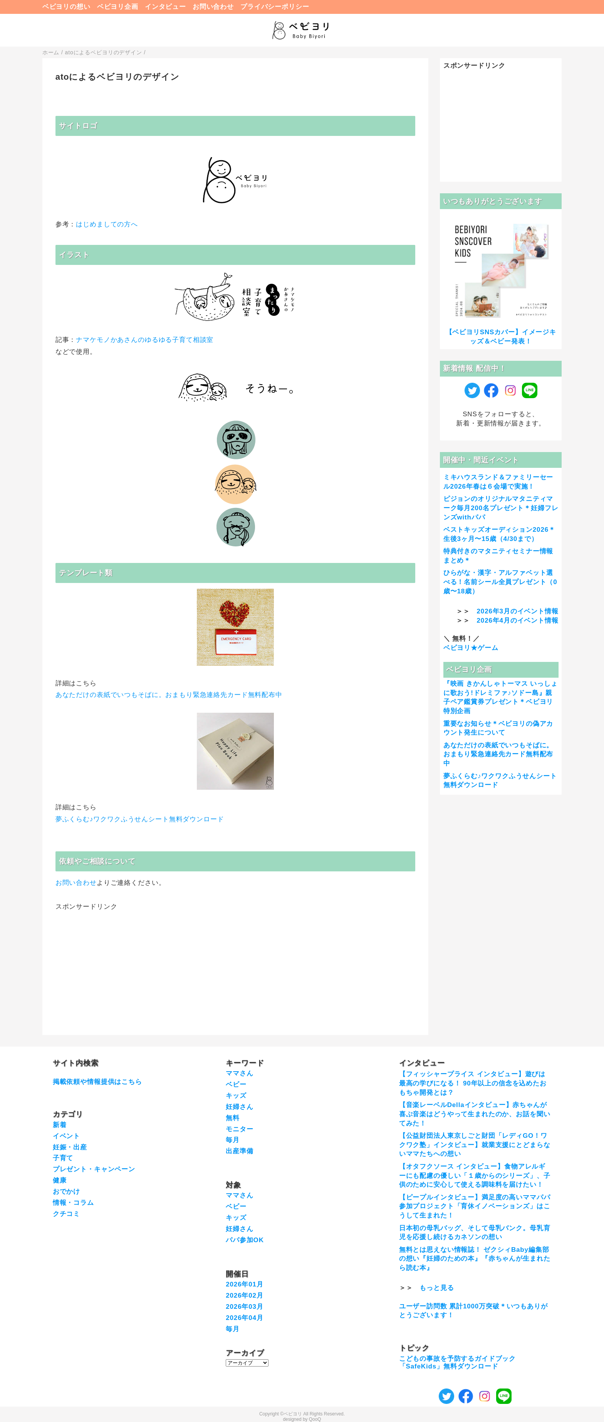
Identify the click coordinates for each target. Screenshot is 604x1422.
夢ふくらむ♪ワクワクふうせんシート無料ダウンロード (139, 819)
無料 (233, 1118)
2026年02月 (244, 1295)
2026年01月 (244, 1284)
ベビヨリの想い (66, 6)
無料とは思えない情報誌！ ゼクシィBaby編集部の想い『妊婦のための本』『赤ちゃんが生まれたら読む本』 (474, 1259)
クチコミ (66, 1214)
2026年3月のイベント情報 (518, 611)
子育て (63, 1158)
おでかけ (66, 1191)
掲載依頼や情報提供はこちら (97, 1081)
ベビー (236, 1084)
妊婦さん (239, 1106)
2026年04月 (244, 1318)
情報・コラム (73, 1202)
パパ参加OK (245, 1240)
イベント (66, 1136)
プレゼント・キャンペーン (94, 1169)
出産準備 (239, 1151)
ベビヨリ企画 (117, 6)
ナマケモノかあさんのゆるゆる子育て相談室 (144, 339)
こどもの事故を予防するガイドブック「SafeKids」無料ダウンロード (457, 1362)
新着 (60, 1125)
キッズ (236, 1095)
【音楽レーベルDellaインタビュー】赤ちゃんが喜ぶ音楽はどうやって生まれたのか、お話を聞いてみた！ (474, 1114)
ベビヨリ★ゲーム (470, 648)
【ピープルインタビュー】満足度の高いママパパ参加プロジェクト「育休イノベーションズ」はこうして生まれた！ (474, 1206)
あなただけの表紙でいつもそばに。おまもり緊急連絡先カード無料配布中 (168, 694)
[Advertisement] (235, 965)
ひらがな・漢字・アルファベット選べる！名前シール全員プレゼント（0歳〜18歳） (500, 582)
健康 (60, 1180)
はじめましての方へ (107, 224)
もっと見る (436, 1287)
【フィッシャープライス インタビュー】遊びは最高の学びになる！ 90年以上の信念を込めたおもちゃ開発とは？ (473, 1083)
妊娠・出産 (70, 1147)
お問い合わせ (213, 6)
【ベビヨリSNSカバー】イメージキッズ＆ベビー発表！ (501, 336)
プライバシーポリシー (274, 6)
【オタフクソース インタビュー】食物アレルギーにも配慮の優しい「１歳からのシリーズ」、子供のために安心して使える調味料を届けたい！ (474, 1176)
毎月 (233, 1140)
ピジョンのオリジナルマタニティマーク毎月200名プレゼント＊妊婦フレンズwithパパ (501, 508)
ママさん (239, 1073)
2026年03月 (244, 1306)
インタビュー (165, 6)
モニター (239, 1129)
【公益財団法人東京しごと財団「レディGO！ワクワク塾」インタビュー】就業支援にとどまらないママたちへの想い (474, 1145)
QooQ (315, 1419)
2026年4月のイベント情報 (518, 620)
